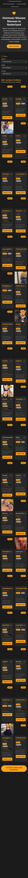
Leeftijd (3, 65)
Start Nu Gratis (14, 46)
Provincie (3, 71)
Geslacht (3, 59)
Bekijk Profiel (7, 117)
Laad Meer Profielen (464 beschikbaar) (14, 769)
